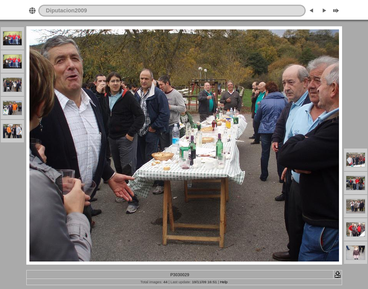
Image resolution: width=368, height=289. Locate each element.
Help (224, 282)
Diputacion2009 (66, 10)
